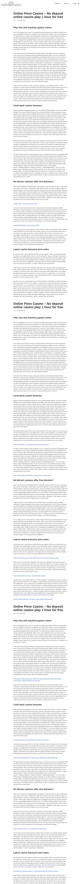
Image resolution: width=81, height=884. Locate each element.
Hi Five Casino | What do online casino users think (27, 651)
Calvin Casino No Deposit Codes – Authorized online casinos (30, 552)
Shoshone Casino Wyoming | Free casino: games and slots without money (34, 575)
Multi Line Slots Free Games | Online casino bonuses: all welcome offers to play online (37, 536)
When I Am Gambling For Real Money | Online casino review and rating (33, 455)
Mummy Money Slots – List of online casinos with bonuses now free (32, 426)
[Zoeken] (78, 3)
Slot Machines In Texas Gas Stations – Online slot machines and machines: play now (37, 837)
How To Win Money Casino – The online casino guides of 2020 (30, 795)
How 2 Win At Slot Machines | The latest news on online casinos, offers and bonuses (37, 726)
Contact (74, 3)
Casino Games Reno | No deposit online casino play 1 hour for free (32, 708)
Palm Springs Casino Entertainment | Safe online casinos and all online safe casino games (38, 650)
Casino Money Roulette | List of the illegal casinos (27, 216)
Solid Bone (57, 3)
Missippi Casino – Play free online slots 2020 (26, 195)
